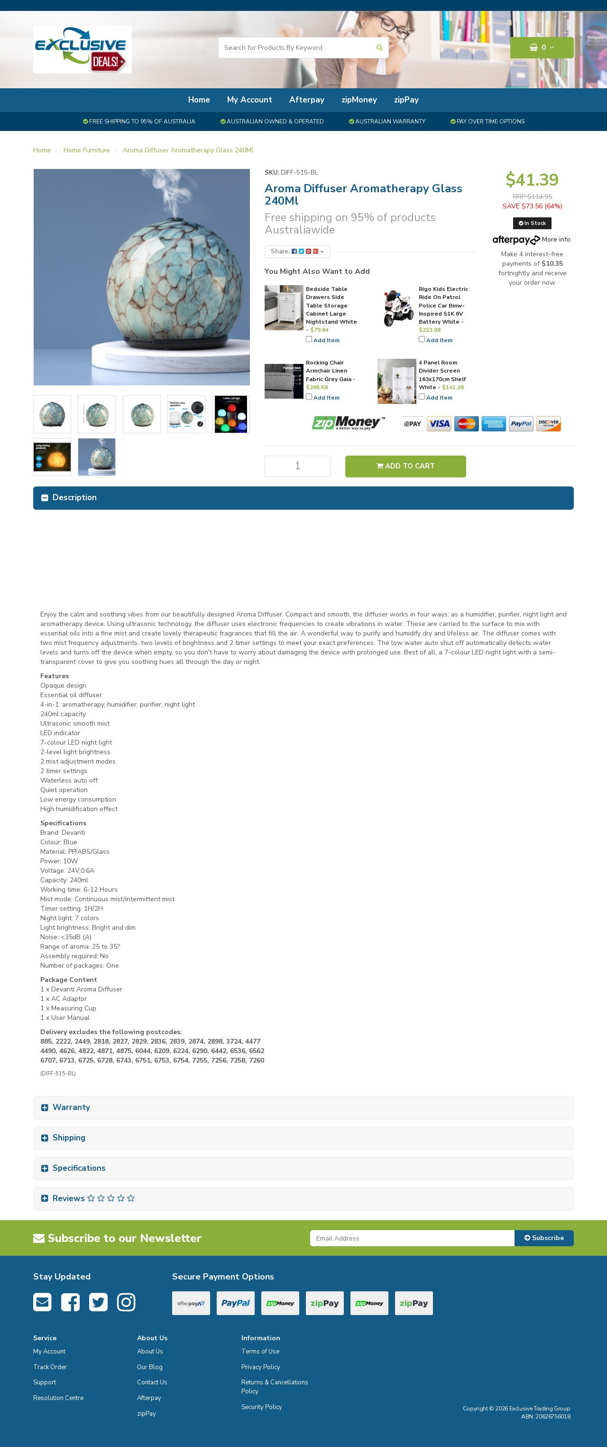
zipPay (406, 99)
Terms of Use (260, 1351)
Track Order (50, 1367)
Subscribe (544, 1237)
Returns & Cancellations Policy (274, 1387)
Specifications (79, 1168)
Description (75, 497)
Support (44, 1382)
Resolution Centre (58, 1398)
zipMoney (359, 99)
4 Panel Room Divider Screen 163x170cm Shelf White (442, 375)
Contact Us (152, 1382)
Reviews (94, 1198)
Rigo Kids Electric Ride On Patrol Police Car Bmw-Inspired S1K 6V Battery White (443, 305)
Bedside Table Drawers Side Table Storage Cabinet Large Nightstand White (331, 305)
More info (531, 239)
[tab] (303, 498)
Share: (297, 251)
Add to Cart (406, 466)
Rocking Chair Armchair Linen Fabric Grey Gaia (328, 371)
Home (199, 99)
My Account (249, 99)
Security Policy (261, 1407)
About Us (150, 1351)
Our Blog (150, 1367)
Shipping (69, 1137)
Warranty (71, 1107)
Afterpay (306, 99)
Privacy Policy (260, 1367)
